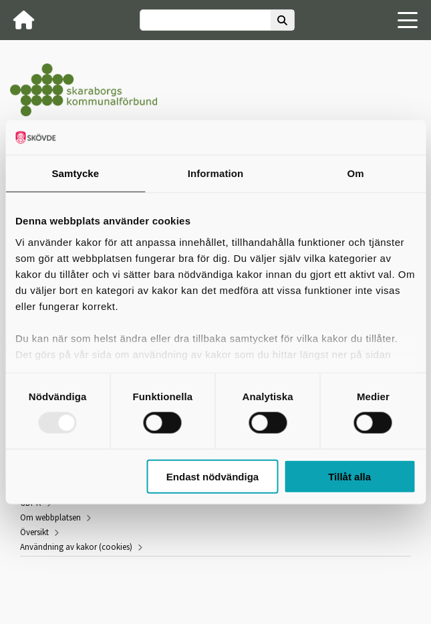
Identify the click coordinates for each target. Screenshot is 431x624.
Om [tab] (355, 173)
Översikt (34, 532)
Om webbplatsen (50, 517)
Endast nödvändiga (212, 476)
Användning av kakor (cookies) (76, 547)
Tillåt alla (349, 476)
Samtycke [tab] (75, 173)
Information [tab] (216, 173)
